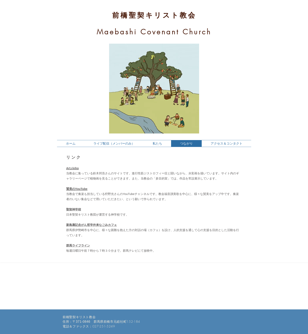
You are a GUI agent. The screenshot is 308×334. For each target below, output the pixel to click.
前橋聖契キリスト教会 (154, 15)
